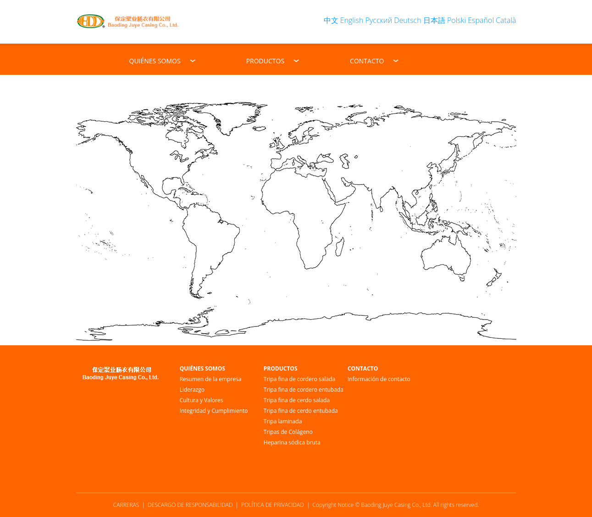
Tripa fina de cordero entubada (303, 389)
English (352, 20)
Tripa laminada (283, 421)
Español (481, 20)
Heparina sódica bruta (292, 442)
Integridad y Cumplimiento (214, 411)
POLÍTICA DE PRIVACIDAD (272, 505)
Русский (378, 20)
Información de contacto (379, 379)
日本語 (434, 20)
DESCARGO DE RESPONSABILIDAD (190, 505)
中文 (331, 20)
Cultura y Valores (201, 400)
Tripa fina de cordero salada (299, 379)
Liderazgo (192, 389)
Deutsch (407, 20)
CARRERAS (126, 505)
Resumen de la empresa (211, 379)
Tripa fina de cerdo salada (297, 400)
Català (506, 20)
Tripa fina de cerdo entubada (301, 411)
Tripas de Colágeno (288, 432)
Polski (456, 20)
